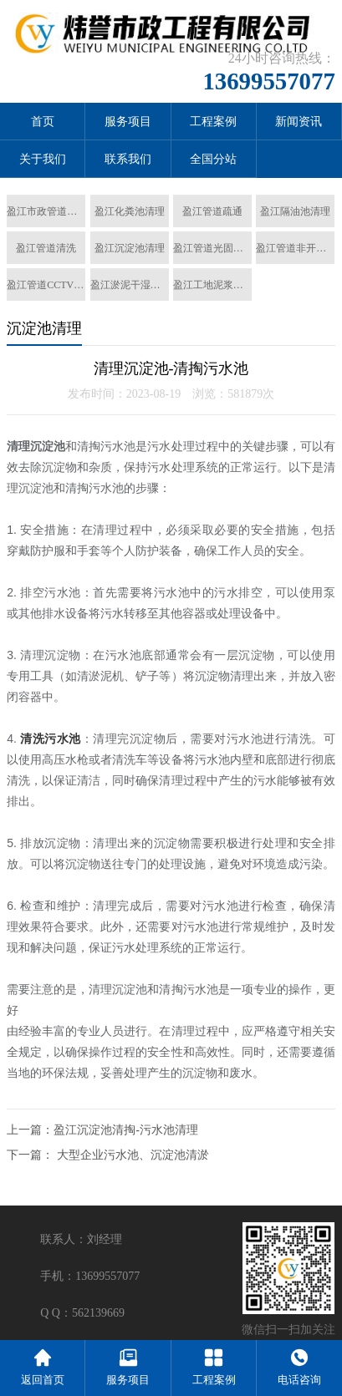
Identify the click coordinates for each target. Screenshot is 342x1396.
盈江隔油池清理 (295, 211)
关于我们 (42, 159)
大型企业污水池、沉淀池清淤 (133, 1155)
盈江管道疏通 (212, 211)
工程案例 (213, 121)
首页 (42, 121)
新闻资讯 (298, 121)
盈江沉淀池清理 (129, 248)
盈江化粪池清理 (129, 211)
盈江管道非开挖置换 (295, 248)
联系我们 (128, 159)
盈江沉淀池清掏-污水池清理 (126, 1130)
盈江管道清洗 (46, 248)
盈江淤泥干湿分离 (129, 285)
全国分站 (213, 159)
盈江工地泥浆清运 (212, 285)
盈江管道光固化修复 (212, 248)
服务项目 (128, 121)
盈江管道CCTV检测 (46, 285)
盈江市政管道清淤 (46, 211)
